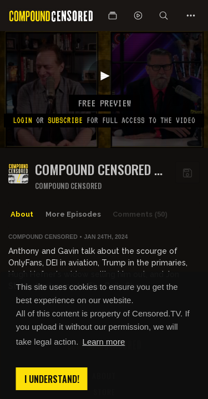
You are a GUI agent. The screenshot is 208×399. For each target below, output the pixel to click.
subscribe (65, 120)
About (22, 214)
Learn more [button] (104, 341)
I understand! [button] (51, 379)
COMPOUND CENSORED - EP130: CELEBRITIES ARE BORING (98, 169)
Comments (140, 214)
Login (22, 120)
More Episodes (73, 214)
